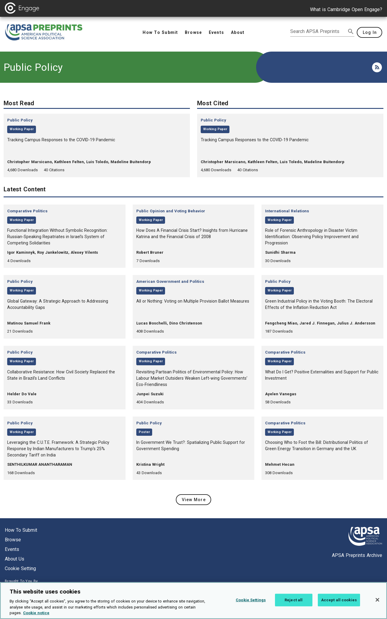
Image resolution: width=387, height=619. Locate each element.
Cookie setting (20, 568)
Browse (13, 540)
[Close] (377, 604)
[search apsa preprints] (318, 31)
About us (14, 559)
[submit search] (350, 31)
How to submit (21, 530)
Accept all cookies (339, 604)
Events (12, 549)
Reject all (294, 604)
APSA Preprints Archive (357, 555)
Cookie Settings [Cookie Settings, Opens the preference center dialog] (251, 604)
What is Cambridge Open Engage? (346, 9)
